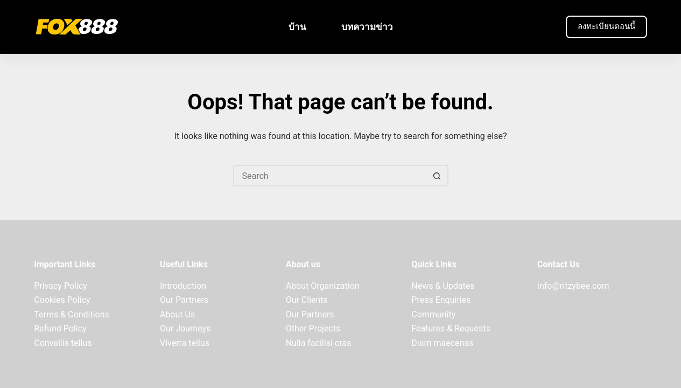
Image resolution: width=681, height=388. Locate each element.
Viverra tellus (184, 343)
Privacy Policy (60, 286)
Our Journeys (185, 328)
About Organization (323, 286)
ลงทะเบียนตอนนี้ (606, 26)
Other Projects (313, 328)
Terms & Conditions (71, 314)
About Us (177, 314)
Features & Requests (450, 328)
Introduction (183, 286)
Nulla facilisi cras (319, 343)
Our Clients (307, 300)
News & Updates (442, 286)
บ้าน (297, 27)
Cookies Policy (62, 300)
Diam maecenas (442, 343)
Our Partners (184, 300)
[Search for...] (330, 175)
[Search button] (437, 175)
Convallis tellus (63, 343)
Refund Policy (60, 328)
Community (433, 314)
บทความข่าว (367, 27)
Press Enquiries (441, 300)
